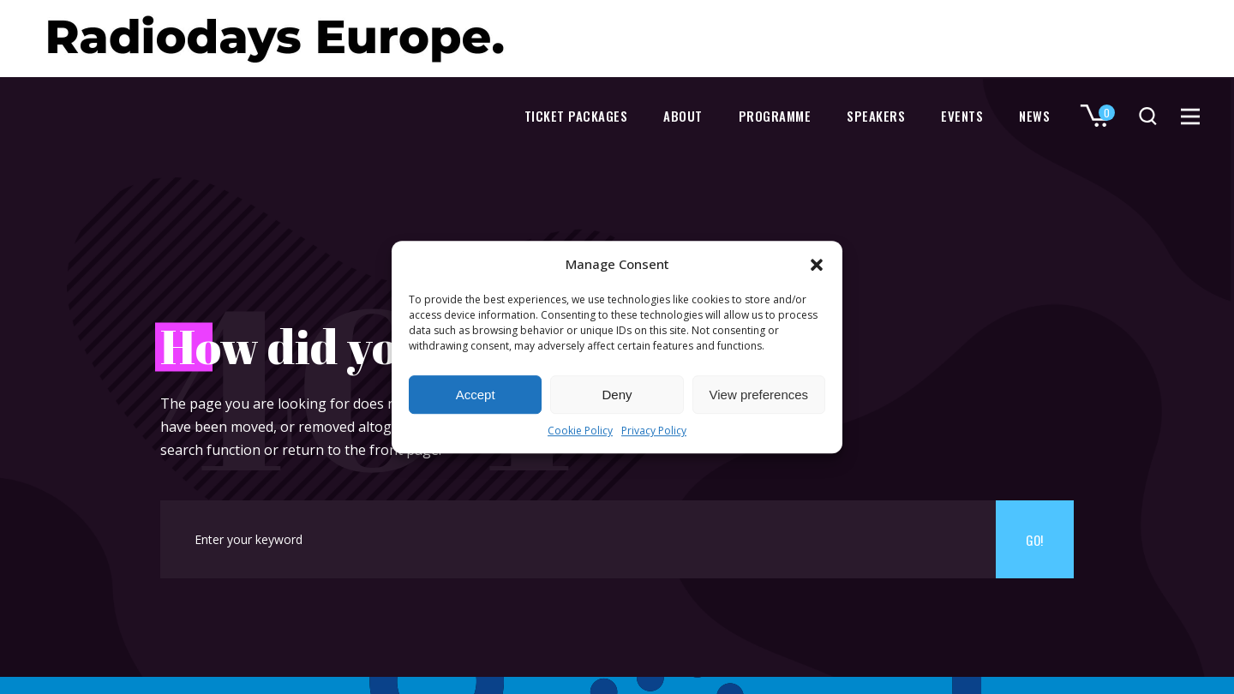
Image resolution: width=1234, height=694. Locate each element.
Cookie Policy (580, 431)
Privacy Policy (653, 431)
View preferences (759, 394)
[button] (816, 264)
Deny (617, 394)
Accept (475, 394)
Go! (1034, 539)
